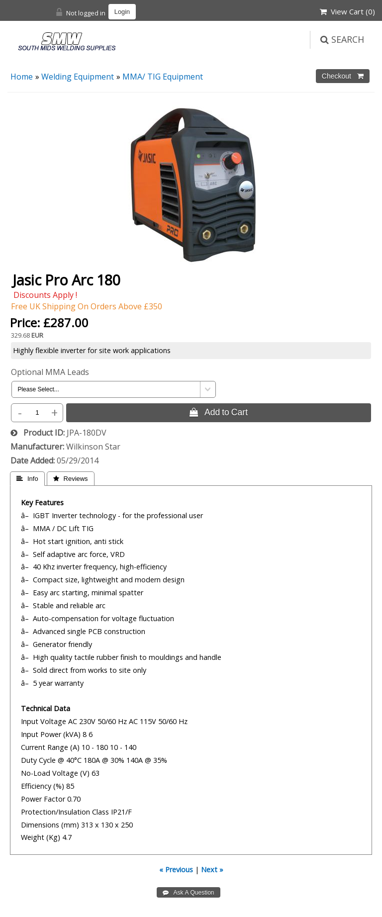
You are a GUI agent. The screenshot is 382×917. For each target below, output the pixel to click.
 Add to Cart (219, 412)
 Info (27, 478)
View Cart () (347, 11)
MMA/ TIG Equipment (162, 76)
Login (122, 11)
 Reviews (70, 478)
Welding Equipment (77, 76)
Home (21, 76)
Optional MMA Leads (50, 372)
